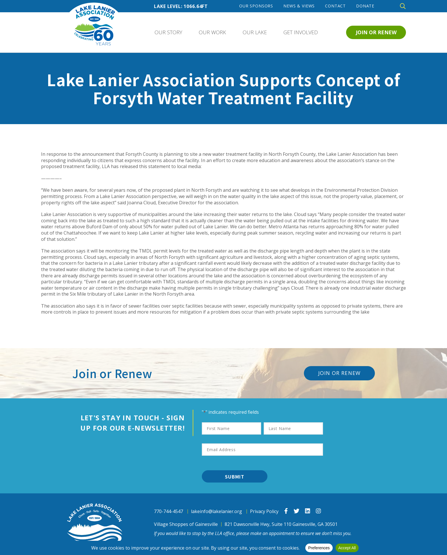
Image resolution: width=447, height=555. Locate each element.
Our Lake (255, 32)
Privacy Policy (264, 511)
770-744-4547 (168, 511)
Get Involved (300, 32)
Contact (335, 6)
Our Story (168, 32)
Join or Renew (376, 32)
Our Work (212, 32)
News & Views (299, 6)
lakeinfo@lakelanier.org (216, 511)
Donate (365, 6)
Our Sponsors (256, 6)
